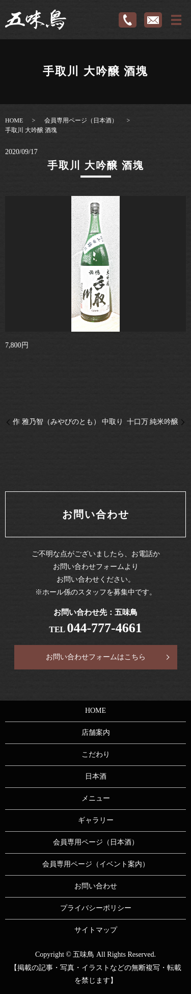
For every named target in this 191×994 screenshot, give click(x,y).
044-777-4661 (104, 627)
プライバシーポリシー (95, 908)
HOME (14, 120)
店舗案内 (95, 732)
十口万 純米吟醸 (153, 422)
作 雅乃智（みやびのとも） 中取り (68, 422)
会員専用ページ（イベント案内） (95, 864)
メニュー (95, 798)
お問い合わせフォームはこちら (96, 657)
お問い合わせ (95, 886)
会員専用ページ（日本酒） (81, 120)
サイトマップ (95, 930)
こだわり (95, 754)
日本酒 (95, 776)
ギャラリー (96, 820)
